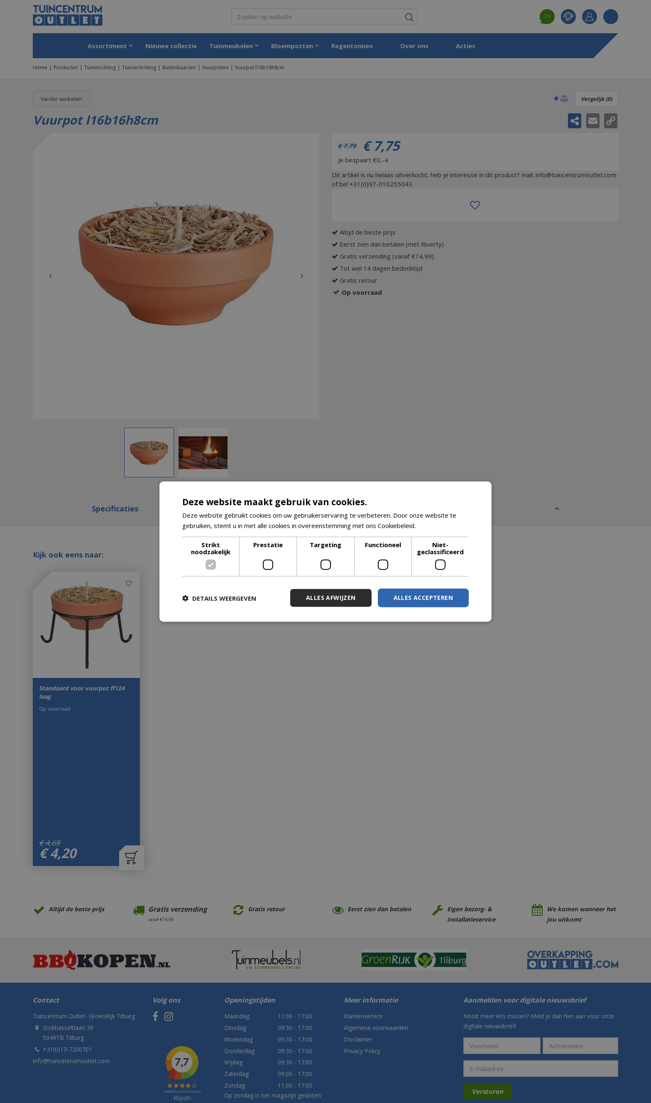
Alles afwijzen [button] (331, 598)
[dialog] (325, 551)
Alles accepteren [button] (423, 598)
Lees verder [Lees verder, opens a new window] (435, 525)
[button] (219, 597)
